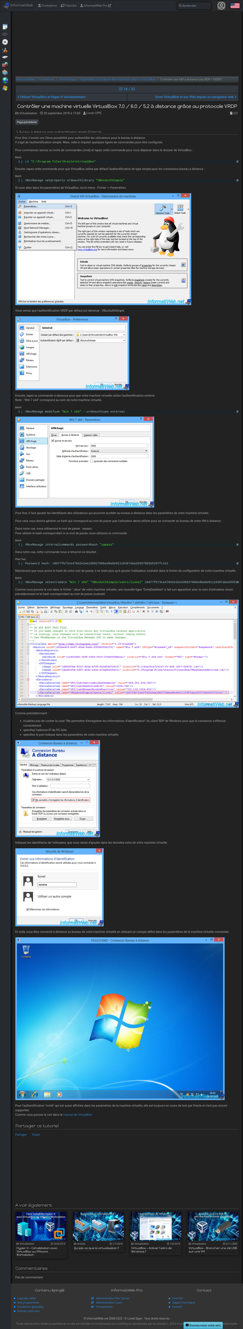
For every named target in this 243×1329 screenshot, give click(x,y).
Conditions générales (30, 1306)
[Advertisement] (127, 44)
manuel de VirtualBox (77, 1114)
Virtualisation (5, 72)
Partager (21, 1134)
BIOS (5, 34)
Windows (5, 87)
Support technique (183, 1302)
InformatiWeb (18, 6)
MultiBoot (5, 49)
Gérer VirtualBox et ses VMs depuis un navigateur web (195, 97)
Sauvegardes (5, 57)
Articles (5, 26)
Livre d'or (177, 1298)
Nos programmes (28, 1302)
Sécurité (5, 64)
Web (5, 80)
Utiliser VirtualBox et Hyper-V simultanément (52, 97)
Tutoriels (69, 5)
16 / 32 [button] (127, 89)
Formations (47, 5)
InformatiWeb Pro (95, 5)
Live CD (5, 41)
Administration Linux (109, 1302)
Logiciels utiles (26, 1298)
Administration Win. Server (112, 1298)
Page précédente (27, 122)
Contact (177, 1306)
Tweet (36, 1134)
